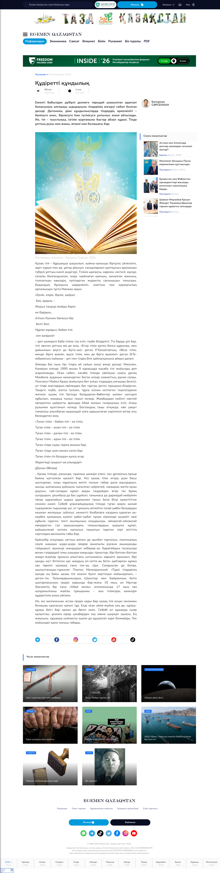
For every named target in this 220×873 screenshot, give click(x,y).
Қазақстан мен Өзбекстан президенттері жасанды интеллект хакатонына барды (174, 184)
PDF (147, 41)
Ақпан (42, 864)
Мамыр (93, 864)
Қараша (195, 864)
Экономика (58, 41)
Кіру (190, 4)
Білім (101, 41)
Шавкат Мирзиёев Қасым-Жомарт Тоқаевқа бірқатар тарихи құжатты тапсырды (175, 203)
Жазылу (137, 4)
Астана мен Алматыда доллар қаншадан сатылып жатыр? (175, 146)
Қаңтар (25, 864)
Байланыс (130, 822)
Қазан (178, 864)
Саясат (74, 41)
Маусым (110, 864)
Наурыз (59, 864)
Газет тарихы (79, 808)
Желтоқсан (211, 864)
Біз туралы (133, 41)
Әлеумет (88, 41)
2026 (8, 864)
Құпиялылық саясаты (101, 808)
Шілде (127, 864)
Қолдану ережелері (127, 808)
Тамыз (144, 864)
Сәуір (76, 864)
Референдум (34, 41)
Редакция (62, 808)
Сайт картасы (150, 808)
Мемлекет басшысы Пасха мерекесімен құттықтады (175, 162)
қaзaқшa (169, 4)
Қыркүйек (161, 864)
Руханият (115, 41)
